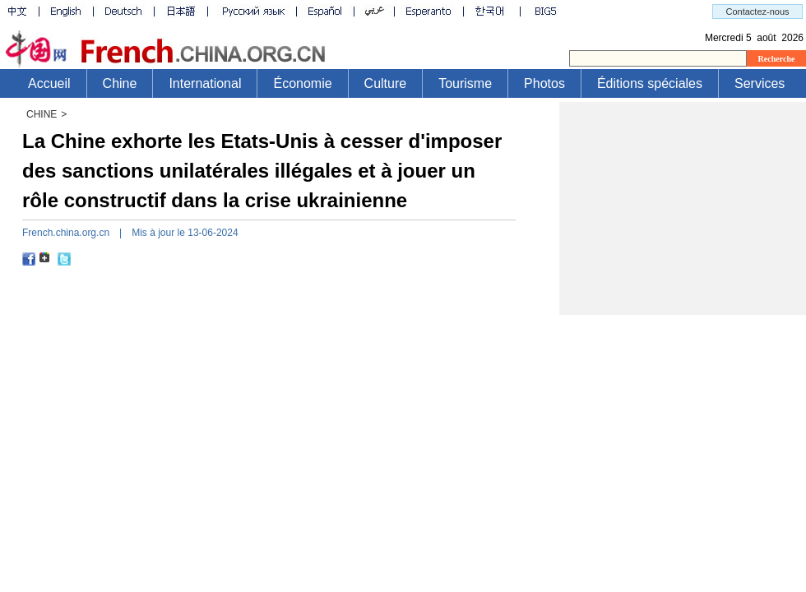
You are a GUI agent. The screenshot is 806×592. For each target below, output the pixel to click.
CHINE (41, 114)
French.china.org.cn (65, 232)
